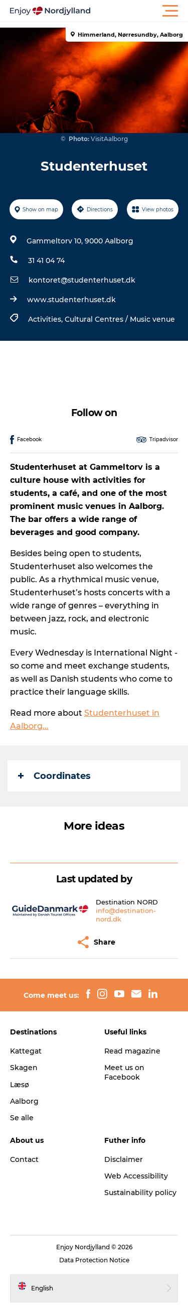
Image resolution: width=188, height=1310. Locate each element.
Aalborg (24, 1101)
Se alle (22, 1117)
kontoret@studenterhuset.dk (82, 280)
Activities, (46, 319)
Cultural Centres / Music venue (120, 319)
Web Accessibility (136, 1176)
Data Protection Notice (94, 1260)
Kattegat (26, 1051)
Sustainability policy (140, 1192)
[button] (139, 11)
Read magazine (132, 1051)
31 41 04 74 (46, 260)
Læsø (19, 1084)
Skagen (24, 1067)
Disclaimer (123, 1159)
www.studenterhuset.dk (71, 299)
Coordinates (54, 775)
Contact (24, 1159)
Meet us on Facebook (124, 1072)
